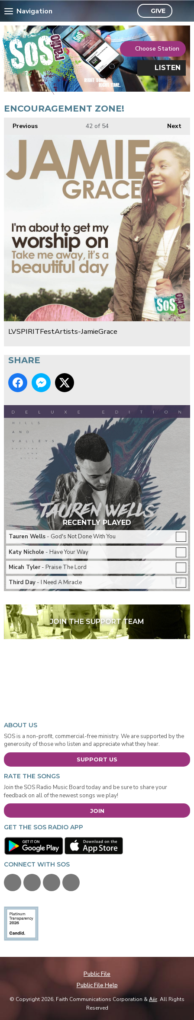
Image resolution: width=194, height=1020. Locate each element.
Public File (97, 974)
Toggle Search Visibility (181, 11)
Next (169, 124)
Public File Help (97, 985)
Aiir (153, 999)
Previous (21, 124)
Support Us (97, 759)
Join (97, 810)
